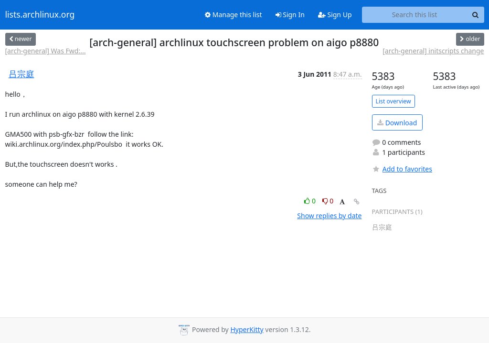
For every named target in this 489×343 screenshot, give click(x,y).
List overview (393, 101)
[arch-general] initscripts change (433, 50)
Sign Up (335, 14)
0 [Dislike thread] (328, 200)
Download (397, 122)
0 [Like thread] (310, 200)
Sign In (290, 14)
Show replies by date (329, 215)
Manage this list (233, 14)
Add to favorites (402, 168)
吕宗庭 (21, 74)
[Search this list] (415, 15)
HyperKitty (246, 329)
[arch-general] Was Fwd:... (45, 50)
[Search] (475, 15)
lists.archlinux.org (40, 14)
